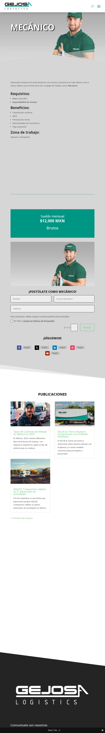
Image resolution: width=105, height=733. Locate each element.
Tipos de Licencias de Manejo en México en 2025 (30, 433)
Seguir (27, 347)
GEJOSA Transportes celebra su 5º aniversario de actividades (29, 491)
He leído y (32, 321)
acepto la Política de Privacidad (38, 321)
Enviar (87, 327)
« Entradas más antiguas (22, 518)
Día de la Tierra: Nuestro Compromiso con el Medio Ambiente (73, 434)
